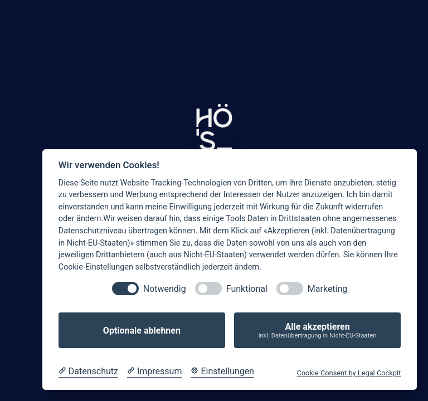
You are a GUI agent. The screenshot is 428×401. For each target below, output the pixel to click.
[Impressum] (154, 371)
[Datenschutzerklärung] (88, 371)
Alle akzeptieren (317, 330)
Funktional (247, 288)
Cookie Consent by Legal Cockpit (348, 373)
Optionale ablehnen (142, 330)
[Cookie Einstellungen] (222, 371)
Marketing (327, 288)
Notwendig (164, 288)
